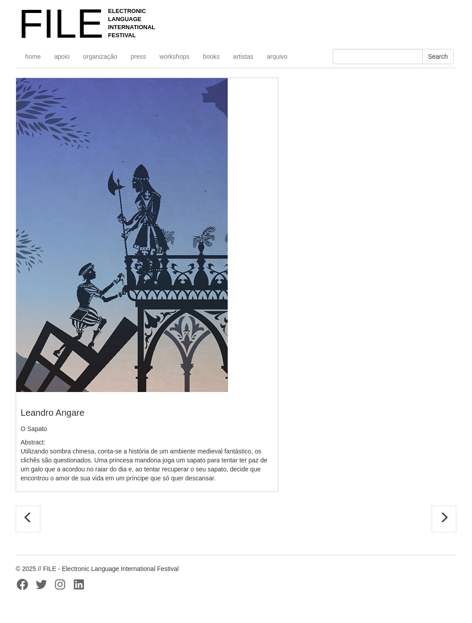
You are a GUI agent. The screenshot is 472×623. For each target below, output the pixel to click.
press (138, 56)
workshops (175, 56)
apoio (61, 56)
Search (438, 56)
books (211, 56)
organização (100, 56)
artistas (243, 56)
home (33, 56)
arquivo (277, 56)
